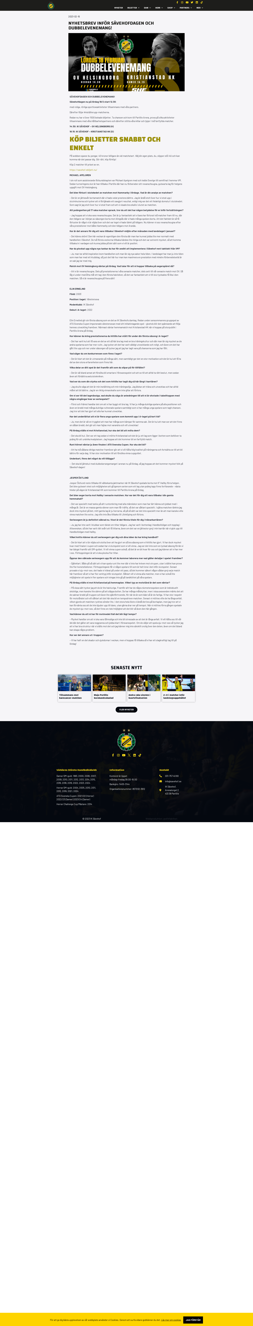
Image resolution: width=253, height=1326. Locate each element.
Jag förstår (193, 1320)
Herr (159, 8)
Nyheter (118, 8)
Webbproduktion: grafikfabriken (161, 818)
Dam (147, 8)
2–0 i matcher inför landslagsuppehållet (174, 696)
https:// (74, 169)
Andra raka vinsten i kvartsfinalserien (139, 696)
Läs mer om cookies (171, 1320)
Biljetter (133, 8)
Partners (186, 8)
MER (199, 8)
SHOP (171, 8)
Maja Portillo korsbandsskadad (104, 696)
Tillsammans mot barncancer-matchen (70, 696)
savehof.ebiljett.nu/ (87, 169)
